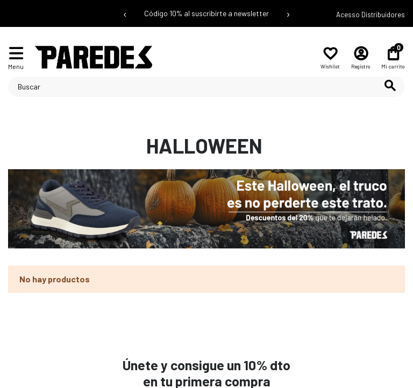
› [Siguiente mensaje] (288, 13)
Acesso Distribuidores (370, 14)
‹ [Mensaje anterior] (125, 13)
